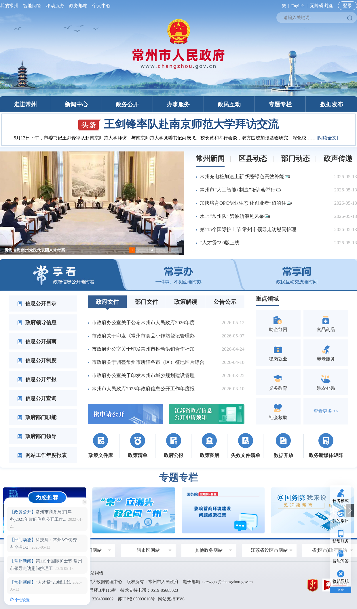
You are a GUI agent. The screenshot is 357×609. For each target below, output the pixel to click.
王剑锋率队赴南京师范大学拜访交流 (178, 124)
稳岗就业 (278, 352)
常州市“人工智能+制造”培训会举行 (240, 190)
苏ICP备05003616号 (136, 599)
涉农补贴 (326, 382)
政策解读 (185, 302)
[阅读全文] (327, 137)
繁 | (284, 5)
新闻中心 (76, 104)
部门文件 (146, 302)
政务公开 (127, 104)
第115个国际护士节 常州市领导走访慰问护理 (248, 229)
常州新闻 (210, 158)
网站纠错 (94, 573)
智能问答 (32, 5)
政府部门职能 (36, 417)
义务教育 (278, 382)
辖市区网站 (148, 550)
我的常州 (10, 5)
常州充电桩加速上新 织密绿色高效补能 (245, 176)
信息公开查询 (36, 398)
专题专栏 (280, 104)
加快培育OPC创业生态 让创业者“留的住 (246, 203)
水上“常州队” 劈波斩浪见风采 (235, 216)
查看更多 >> (326, 411)
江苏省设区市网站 (269, 550)
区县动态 (252, 158)
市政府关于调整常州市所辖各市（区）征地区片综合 (148, 362)
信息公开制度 (36, 360)
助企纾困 (278, 323)
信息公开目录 (36, 303)
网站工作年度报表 (42, 455)
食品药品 (326, 323)
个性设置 (20, 600)
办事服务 (178, 104)
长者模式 (341, 501)
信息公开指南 (36, 341)
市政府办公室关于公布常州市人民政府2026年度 (143, 322)
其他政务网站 (209, 550)
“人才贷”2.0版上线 (220, 242)
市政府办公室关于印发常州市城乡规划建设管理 (143, 375)
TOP (340, 590)
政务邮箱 (78, 5)
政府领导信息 (36, 322)
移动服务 (55, 5)
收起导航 (341, 581)
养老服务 (326, 352)
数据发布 (331, 104)
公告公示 (224, 302)
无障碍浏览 (321, 5)
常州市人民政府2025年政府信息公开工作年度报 (143, 388)
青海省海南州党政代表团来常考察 (35, 250)
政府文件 (107, 302)
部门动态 (295, 158)
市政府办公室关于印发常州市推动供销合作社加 (143, 349)
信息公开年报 (36, 379)
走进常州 (25, 104)
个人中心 (100, 5)
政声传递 (338, 158)
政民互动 (229, 104)
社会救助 (278, 411)
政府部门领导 (36, 436)
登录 (347, 5)
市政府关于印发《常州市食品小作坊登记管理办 (143, 336)
